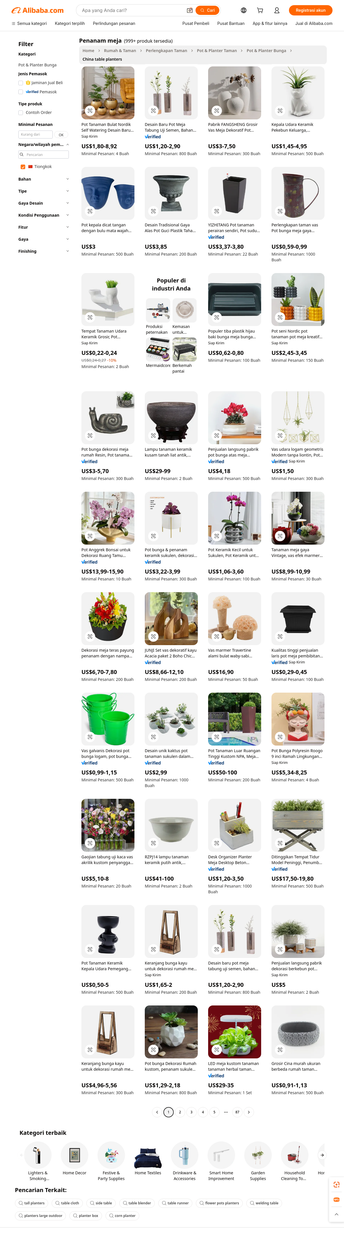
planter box (85, 1215)
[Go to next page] (249, 1112)
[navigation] (43, 577)
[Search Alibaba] (132, 10)
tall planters (31, 1203)
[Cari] (207, 10)
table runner (175, 1203)
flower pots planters (219, 1203)
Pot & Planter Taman (217, 50)
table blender (137, 1203)
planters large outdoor (40, 1215)
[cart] (261, 11)
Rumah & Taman (120, 50)
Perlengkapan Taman (166, 50)
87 (237, 1112)
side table (101, 1203)
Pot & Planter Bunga (266, 50)
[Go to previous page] (157, 1112)
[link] (336, 1184)
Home (88, 50)
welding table (264, 1203)
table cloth (67, 1203)
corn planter (122, 1215)
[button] (189, 10)
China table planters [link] (102, 59)
